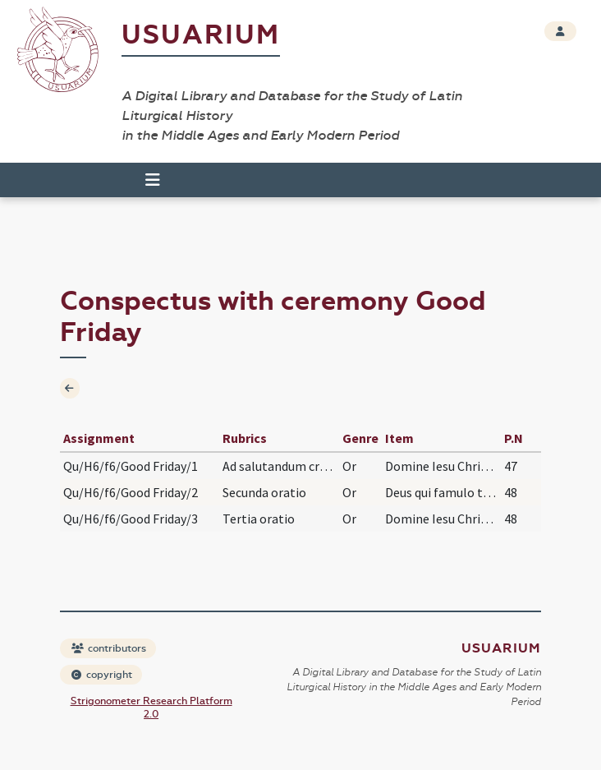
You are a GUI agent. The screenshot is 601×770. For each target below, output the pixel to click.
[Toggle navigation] (153, 180)
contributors (108, 648)
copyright (101, 674)
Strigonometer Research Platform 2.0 (151, 707)
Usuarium (201, 35)
